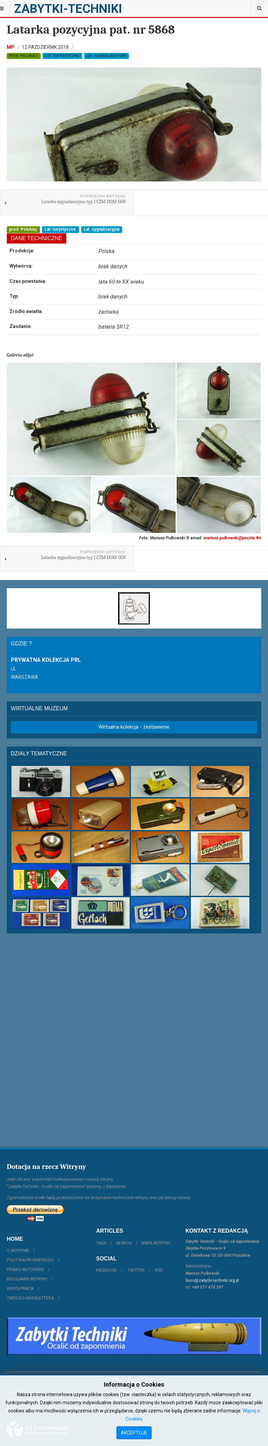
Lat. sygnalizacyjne (106, 56)
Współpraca (20, 1288)
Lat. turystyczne (62, 56)
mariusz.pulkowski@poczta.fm (232, 537)
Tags (101, 1243)
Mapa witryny (156, 1243)
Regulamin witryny (27, 1279)
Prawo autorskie (25, 1269)
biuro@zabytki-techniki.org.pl (212, 1280)
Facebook (106, 1270)
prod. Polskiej (23, 56)
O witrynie (18, 1250)
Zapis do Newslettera (30, 1298)
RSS (159, 1270)
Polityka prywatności (30, 1260)
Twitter (136, 1270)
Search (124, 1243)
